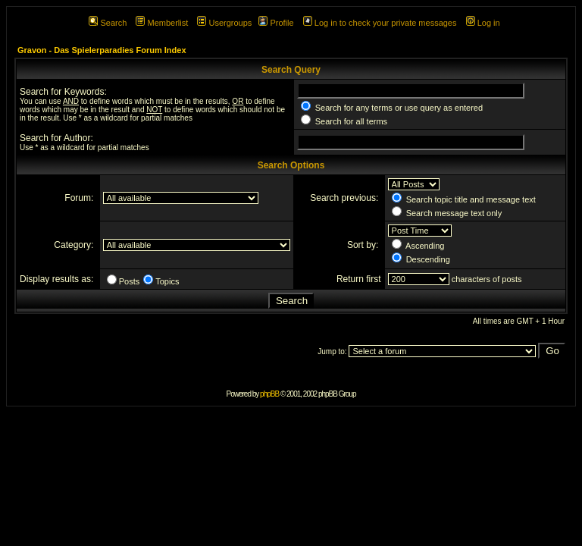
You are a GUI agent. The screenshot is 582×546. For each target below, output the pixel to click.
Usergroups (224, 22)
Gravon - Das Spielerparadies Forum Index (101, 50)
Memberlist (162, 22)
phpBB (269, 394)
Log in (483, 22)
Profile (275, 22)
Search (108, 22)
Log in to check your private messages (380, 22)
